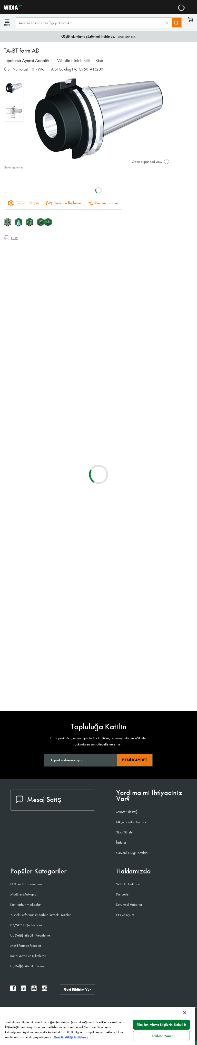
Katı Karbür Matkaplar (25, 904)
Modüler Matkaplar (23, 894)
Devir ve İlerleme (63, 203)
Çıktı (11, 238)
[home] (11, 8)
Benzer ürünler (103, 203)
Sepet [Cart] (190, 20)
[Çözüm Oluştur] (23, 203)
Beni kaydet (134, 760)
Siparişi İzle (124, 832)
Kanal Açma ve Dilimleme (28, 955)
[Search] (176, 22)
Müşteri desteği (127, 811)
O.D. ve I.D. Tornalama (26, 884)
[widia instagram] (44, 989)
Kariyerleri (123, 894)
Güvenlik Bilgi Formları (132, 852)
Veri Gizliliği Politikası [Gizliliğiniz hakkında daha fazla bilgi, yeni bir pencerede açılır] (70, 1037)
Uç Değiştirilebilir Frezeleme (30, 935)
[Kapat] (184, 1012)
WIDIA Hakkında (128, 884)
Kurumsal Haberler (129, 904)
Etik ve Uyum (125, 914)
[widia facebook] (13, 989)
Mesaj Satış (38, 799)
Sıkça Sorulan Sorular (131, 822)
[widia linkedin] (23, 989)
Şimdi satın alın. (126, 36)
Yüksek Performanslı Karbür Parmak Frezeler (40, 914)
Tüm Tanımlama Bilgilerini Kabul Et (161, 1024)
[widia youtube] (34, 989)
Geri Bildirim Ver (77, 989)
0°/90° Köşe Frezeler (26, 925)
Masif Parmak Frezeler (25, 945)
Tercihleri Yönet (161, 1036)
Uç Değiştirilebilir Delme (27, 966)
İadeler (121, 842)
